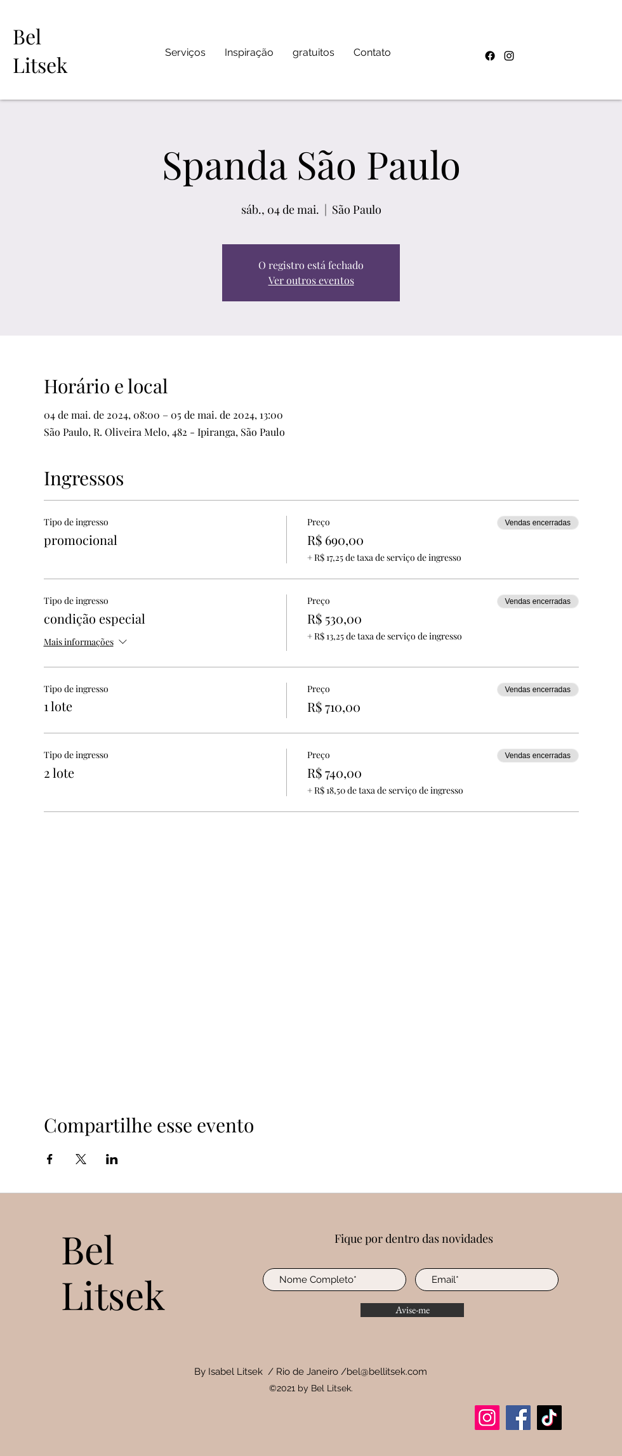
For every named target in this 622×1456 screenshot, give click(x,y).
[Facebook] (490, 55)
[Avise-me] (412, 1310)
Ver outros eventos (311, 280)
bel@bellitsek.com (387, 1371)
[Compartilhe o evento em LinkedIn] (112, 1159)
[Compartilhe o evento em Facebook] (50, 1159)
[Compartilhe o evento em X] (81, 1159)
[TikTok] (549, 1417)
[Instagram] (509, 55)
